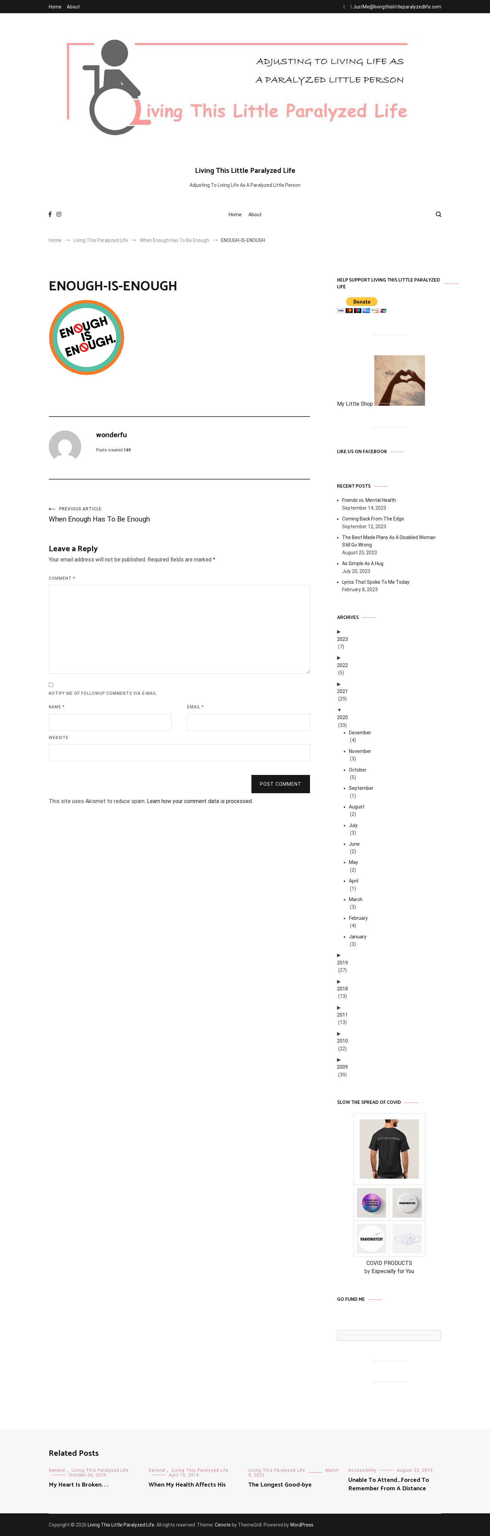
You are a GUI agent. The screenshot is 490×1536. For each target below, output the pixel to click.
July (353, 825)
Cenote (223, 1525)
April (353, 881)
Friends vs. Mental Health (369, 500)
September (361, 788)
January (357, 936)
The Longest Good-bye (280, 1485)
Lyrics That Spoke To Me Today (375, 582)
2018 (342, 989)
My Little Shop (381, 404)
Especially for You (393, 1271)
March (355, 899)
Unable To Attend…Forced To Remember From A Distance (388, 1484)
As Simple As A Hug (362, 563)
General (57, 1470)
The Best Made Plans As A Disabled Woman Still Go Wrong (389, 541)
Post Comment (281, 784)
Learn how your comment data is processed (199, 801)
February (358, 918)
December (360, 732)
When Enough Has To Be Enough (114, 515)
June (354, 844)
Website (59, 737)
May (353, 862)
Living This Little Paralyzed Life (245, 171)
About (73, 6)
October (357, 770)
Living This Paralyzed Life (100, 1470)
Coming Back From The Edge (373, 518)
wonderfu (111, 435)
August (356, 806)
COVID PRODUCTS (389, 1263)
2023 (342, 639)
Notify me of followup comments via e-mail (103, 693)
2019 (342, 962)
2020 (342, 717)
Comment (62, 578)
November (360, 751)
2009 (342, 1067)
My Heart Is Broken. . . (78, 1485)
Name (57, 707)
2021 (342, 691)
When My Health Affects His (187, 1485)
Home (55, 6)
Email (195, 707)
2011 (342, 1015)
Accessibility (362, 1470)
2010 (342, 1041)
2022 (342, 665)
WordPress (301, 1525)
